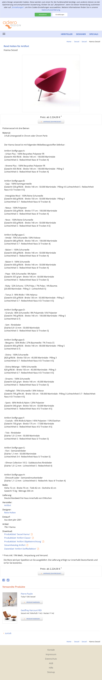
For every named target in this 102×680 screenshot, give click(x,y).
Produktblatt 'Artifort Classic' (17, 537)
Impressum (51, 654)
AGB (51, 663)
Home (69, 41)
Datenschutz (51, 658)
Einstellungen (60, 14)
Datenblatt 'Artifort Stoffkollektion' (20, 548)
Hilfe (51, 667)
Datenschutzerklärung (51, 10)
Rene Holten (10, 512)
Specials (93, 34)
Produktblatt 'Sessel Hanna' (17, 534)
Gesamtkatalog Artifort (15, 545)
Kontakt (51, 649)
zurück (8, 633)
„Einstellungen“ (17, 7)
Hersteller (66, 34)
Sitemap (51, 672)
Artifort (7, 505)
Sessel (76, 41)
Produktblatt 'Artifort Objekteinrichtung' (22, 541)
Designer (81, 34)
